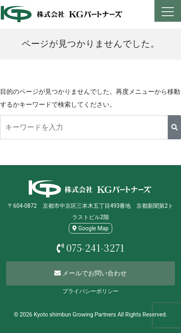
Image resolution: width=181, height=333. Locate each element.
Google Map (90, 228)
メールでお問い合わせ (90, 273)
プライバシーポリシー (90, 291)
